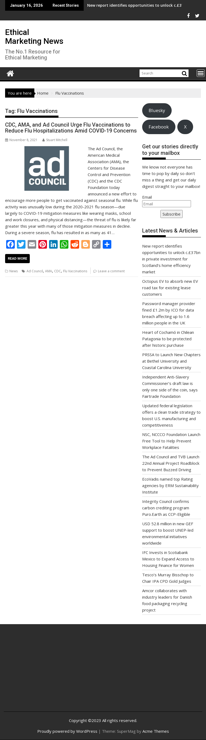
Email (147, 197)
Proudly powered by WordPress (67, 731)
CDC (57, 271)
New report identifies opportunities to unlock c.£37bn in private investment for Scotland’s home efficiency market (171, 258)
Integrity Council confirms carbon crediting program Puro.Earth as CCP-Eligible (166, 508)
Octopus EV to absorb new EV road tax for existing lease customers (170, 287)
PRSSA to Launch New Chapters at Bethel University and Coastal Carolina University (171, 361)
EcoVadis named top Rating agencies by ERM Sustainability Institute (170, 485)
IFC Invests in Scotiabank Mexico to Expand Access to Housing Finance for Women (168, 559)
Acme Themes (155, 731)
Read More (17, 258)
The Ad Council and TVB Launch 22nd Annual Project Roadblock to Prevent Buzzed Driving (170, 463)
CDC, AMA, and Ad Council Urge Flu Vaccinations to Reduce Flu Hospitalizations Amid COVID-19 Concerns (71, 127)
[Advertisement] (41, 672)
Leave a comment (111, 271)
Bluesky (157, 110)
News (13, 271)
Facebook (159, 127)
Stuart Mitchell (54, 140)
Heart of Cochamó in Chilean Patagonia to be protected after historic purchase (168, 339)
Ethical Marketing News (34, 36)
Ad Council (35, 271)
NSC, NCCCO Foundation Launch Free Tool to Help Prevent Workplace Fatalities (171, 441)
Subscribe (172, 214)
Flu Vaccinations (75, 271)
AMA (48, 271)
